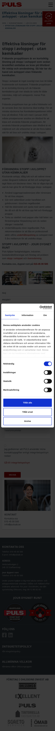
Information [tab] (27, 315)
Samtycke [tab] (10, 315)
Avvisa (27, 421)
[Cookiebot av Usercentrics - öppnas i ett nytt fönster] (39, 307)
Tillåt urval (27, 412)
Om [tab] (45, 315)
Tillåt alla (27, 402)
